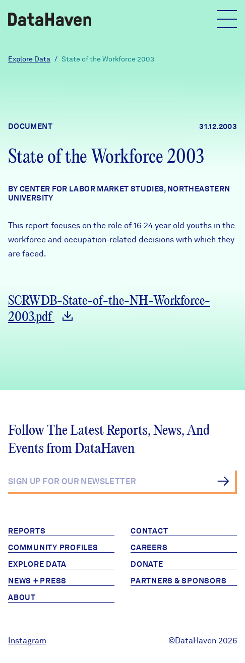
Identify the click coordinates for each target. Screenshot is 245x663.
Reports (26, 531)
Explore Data (29, 59)
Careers (149, 547)
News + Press (37, 580)
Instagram (27, 640)
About (22, 597)
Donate (147, 564)
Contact (149, 531)
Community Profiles (53, 547)
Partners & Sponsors (178, 580)
